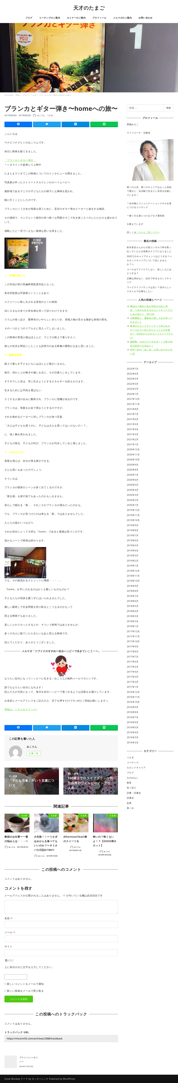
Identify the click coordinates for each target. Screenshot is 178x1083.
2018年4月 (132, 611)
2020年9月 (132, 464)
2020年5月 (132, 484)
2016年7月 (132, 717)
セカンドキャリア (136, 767)
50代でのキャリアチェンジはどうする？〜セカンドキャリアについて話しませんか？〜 (149, 260)
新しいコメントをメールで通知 (25, 983)
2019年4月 (132, 550)
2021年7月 (132, 414)
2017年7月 (132, 656)
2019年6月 (132, 540)
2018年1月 (132, 626)
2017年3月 (132, 676)
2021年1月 (132, 444)
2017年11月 (133, 636)
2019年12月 (133, 510)
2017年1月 (132, 686)
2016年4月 (132, 732)
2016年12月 (133, 692)
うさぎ (50, 115)
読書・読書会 (134, 792)
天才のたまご (89, 7)
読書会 (130, 797)
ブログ (130, 772)
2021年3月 (132, 434)
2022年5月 (132, 378)
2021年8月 (132, 409)
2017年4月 (132, 671)
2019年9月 (132, 525)
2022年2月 (132, 388)
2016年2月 (132, 742)
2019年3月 (132, 555)
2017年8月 (132, 651)
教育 (129, 782)
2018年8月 (132, 590)
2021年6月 (132, 419)
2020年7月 (132, 474)
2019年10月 (133, 520)
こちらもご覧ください (148, 232)
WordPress (69, 1078)
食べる (130, 807)
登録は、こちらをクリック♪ (20, 709)
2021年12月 (133, 398)
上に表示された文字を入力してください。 (29, 967)
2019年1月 (132, 565)
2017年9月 (132, 646)
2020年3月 (132, 494)
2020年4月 (132, 489)
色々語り (131, 787)
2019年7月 (132, 535)
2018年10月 (133, 580)
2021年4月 (132, 429)
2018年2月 (132, 621)
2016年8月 (132, 712)
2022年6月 (132, 373)
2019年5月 (132, 545)
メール (9, 932)
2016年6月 (132, 722)
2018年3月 (132, 616)
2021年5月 (132, 424)
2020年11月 (133, 454)
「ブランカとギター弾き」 (20, 160)
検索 (168, 107)
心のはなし (133, 777)
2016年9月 (132, 707)
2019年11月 (133, 515)
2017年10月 (133, 641)
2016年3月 (132, 737)
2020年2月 (132, 500)
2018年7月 (132, 596)
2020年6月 (132, 479)
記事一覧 (33, 753)
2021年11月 (133, 404)
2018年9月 (132, 585)
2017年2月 (132, 681)
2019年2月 (132, 560)
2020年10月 (133, 459)
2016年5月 (132, 727)
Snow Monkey (12, 1078)
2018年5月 (132, 606)
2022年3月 (132, 383)
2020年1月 (132, 505)
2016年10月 (133, 702)
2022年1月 (132, 393)
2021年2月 (132, 439)
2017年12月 (133, 631)
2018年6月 (132, 601)
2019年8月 (132, 530)
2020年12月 (133, 449)
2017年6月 (132, 661)
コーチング (133, 762)
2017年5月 (132, 666)
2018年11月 (133, 575)
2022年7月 (132, 368)
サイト (8, 946)
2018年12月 (133, 570)
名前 (8, 918)
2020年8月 (132, 469)
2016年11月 (133, 697)
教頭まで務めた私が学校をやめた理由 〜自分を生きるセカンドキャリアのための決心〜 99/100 (151, 310)
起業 (129, 802)
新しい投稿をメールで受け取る (25, 990)
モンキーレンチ (40, 1078)
